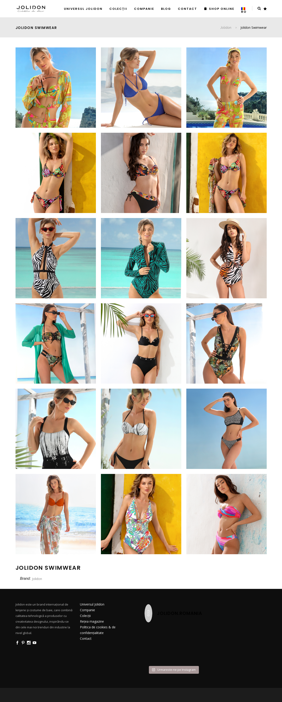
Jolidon (225, 27)
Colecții (85, 616)
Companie (87, 610)
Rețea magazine (92, 621)
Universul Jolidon (92, 604)
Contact (86, 638)
